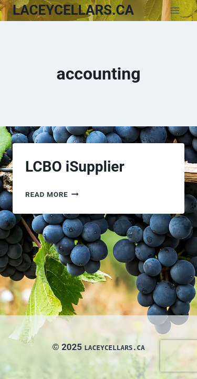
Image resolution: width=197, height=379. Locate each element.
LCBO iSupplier (75, 166)
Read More (52, 194)
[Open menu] (174, 10)
